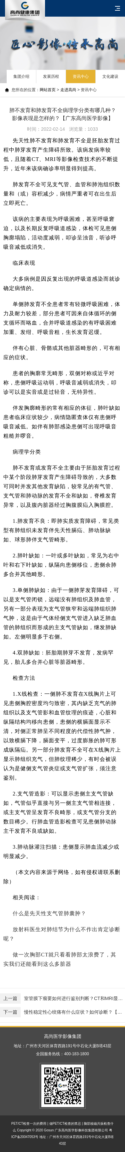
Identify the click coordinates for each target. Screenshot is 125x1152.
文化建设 (110, 76)
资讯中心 (81, 76)
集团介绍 (21, 76)
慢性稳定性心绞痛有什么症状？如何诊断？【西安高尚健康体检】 (62, 1012)
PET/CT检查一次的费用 (29, 1123)
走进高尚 (68, 89)
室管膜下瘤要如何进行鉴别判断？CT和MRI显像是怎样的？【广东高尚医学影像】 (62, 998)
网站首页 (48, 89)
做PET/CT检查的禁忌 (65, 1123)
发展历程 (51, 76)
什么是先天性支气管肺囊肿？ (49, 913)
